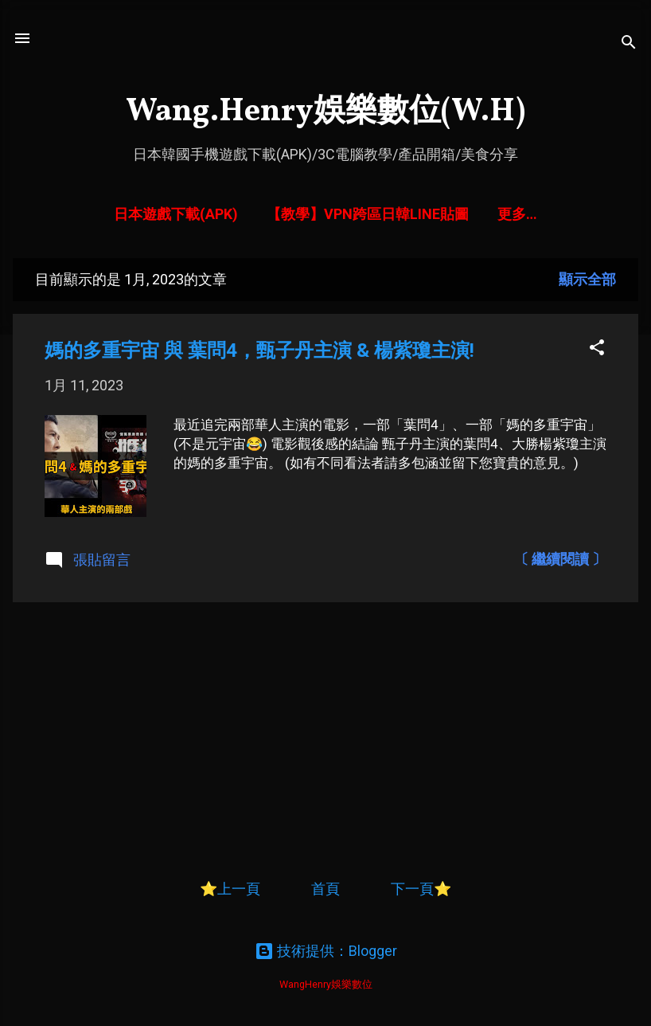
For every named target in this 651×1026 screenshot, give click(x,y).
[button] (596, 348)
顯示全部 (587, 279)
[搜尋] (628, 43)
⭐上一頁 (230, 888)
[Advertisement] (325, 726)
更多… (517, 214)
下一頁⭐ (421, 888)
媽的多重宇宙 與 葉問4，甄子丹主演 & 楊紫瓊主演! (259, 350)
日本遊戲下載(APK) (176, 214)
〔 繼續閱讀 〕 (560, 558)
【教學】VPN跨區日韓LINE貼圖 (368, 214)
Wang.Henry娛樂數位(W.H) (325, 112)
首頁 (327, 888)
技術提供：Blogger (326, 950)
